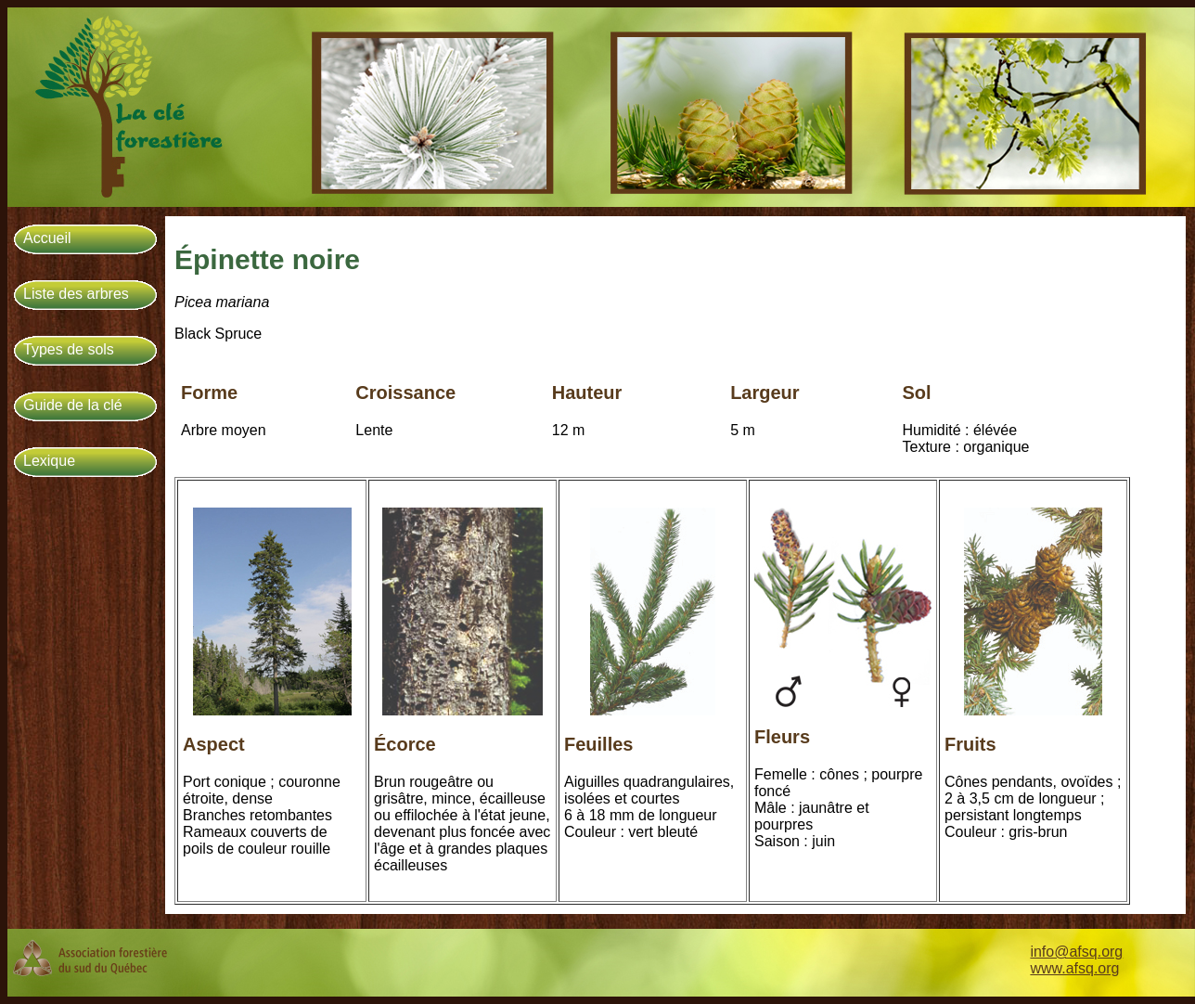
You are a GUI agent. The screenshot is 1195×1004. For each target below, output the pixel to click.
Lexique (49, 461)
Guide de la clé (72, 405)
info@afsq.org (1076, 951)
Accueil (47, 238)
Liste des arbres (76, 294)
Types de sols (68, 349)
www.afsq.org (1074, 968)
